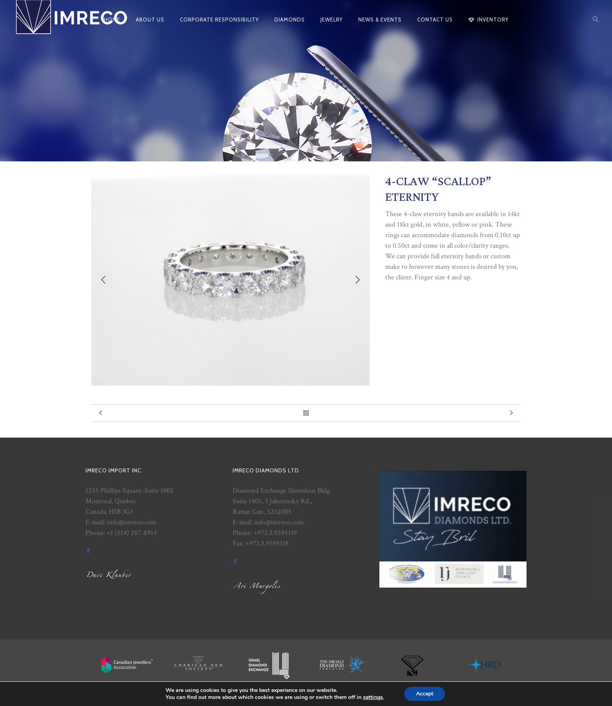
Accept (424, 693)
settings (373, 697)
